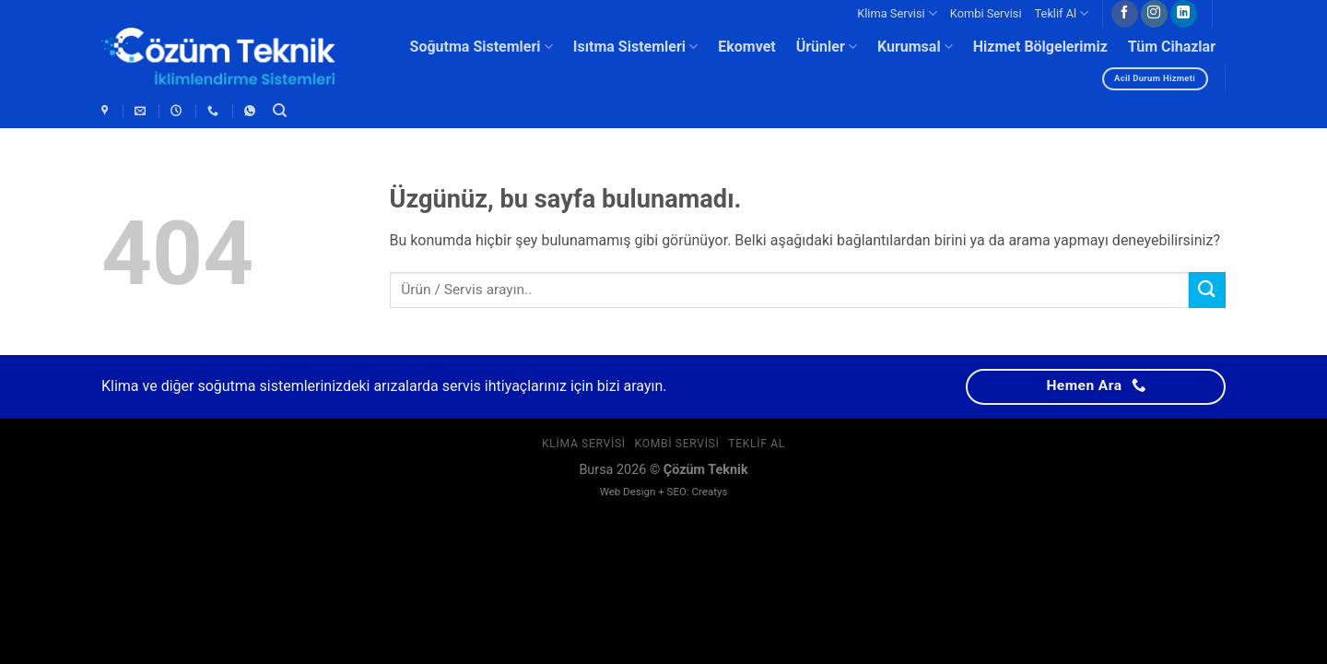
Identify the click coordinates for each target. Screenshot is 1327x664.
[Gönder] (1207, 290)
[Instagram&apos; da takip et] (1154, 14)
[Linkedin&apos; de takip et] (1183, 14)
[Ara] (280, 110)
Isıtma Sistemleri (635, 47)
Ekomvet (747, 46)
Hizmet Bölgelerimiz (1040, 46)
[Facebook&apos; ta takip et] (1124, 14)
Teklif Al (1062, 13)
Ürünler (826, 47)
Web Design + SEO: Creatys (664, 491)
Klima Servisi (897, 13)
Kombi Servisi (986, 13)
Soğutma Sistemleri (481, 47)
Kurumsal (915, 47)
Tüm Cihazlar (1171, 46)
